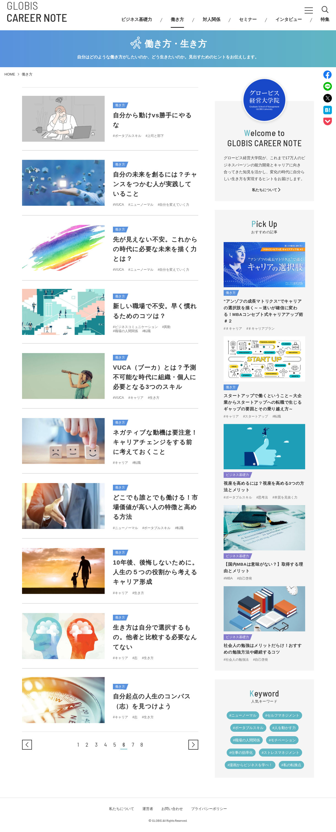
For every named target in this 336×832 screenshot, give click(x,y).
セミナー (248, 22)
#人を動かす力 (284, 728)
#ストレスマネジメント (280, 752)
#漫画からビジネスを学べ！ (249, 765)
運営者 (147, 809)
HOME (9, 74)
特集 (325, 22)
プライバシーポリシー (209, 809)
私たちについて (266, 190)
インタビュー (288, 22)
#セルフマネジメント (282, 715)
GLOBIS (37, 14)
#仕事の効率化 (241, 752)
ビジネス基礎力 (136, 22)
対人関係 (211, 22)
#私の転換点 (291, 765)
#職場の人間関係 (246, 740)
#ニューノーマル (242, 715)
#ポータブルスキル (248, 728)
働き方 (177, 22)
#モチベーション (282, 740)
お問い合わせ (172, 809)
